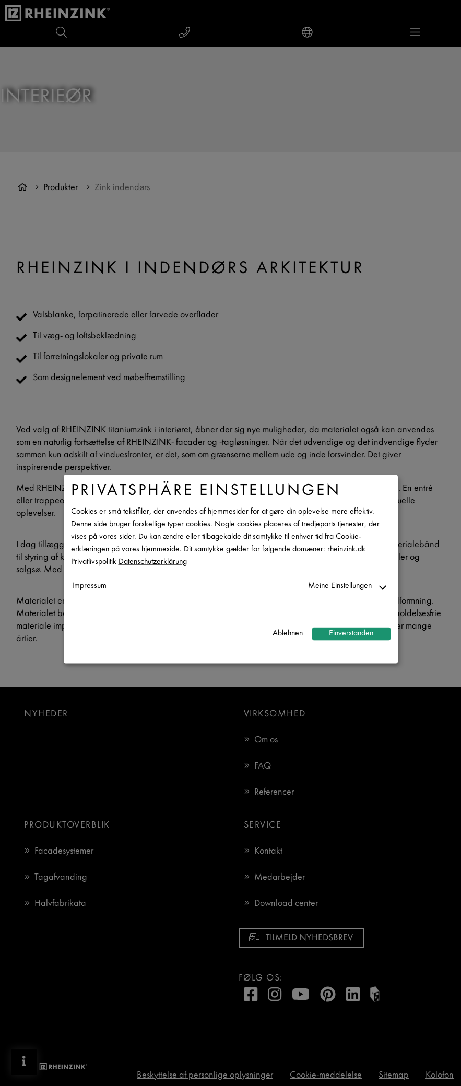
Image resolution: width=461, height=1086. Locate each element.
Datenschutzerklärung (153, 561)
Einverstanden (351, 633)
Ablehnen (288, 633)
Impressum (89, 585)
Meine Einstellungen (340, 585)
